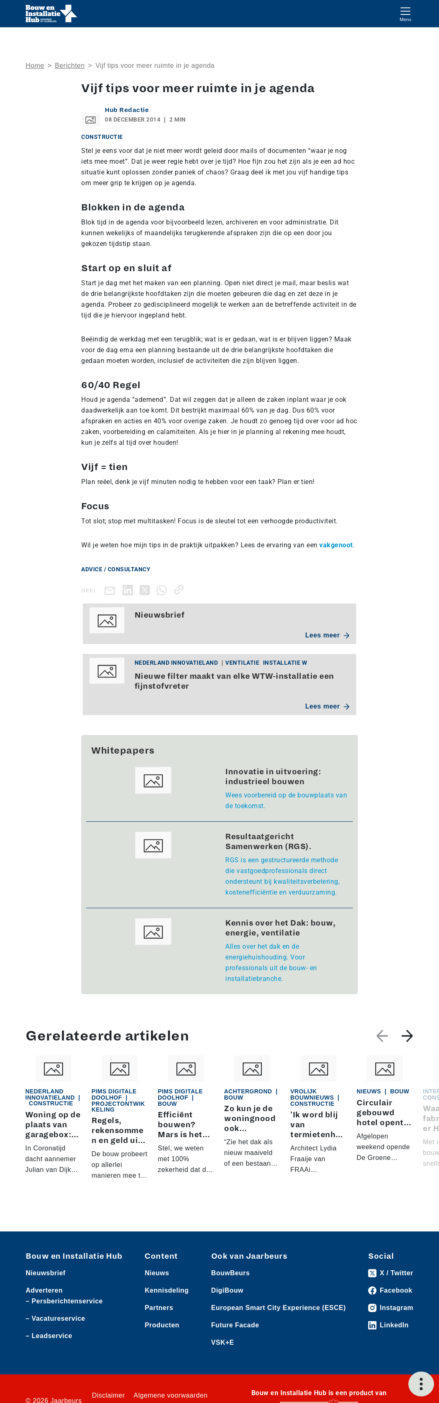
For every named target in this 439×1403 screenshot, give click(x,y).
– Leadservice (49, 1335)
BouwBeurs (230, 1273)
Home (35, 65)
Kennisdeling (166, 1290)
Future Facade (235, 1325)
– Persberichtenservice (64, 1301)
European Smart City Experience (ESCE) (278, 1307)
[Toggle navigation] (405, 13)
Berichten (70, 65)
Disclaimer (108, 1395)
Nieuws (157, 1273)
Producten (162, 1325)
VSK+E (222, 1342)
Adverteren (44, 1290)
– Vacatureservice (55, 1318)
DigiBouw (227, 1290)
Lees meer (327, 635)
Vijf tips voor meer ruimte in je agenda (155, 65)
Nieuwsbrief (45, 1273)
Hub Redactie (127, 110)
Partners (159, 1307)
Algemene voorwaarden (171, 1395)
